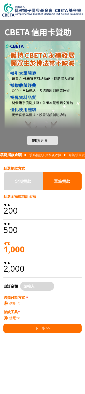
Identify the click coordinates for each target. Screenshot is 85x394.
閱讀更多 (40, 140)
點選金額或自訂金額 (19, 196)
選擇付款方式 (15, 297)
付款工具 (11, 311)
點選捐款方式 (14, 168)
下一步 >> (42, 328)
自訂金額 (10, 286)
